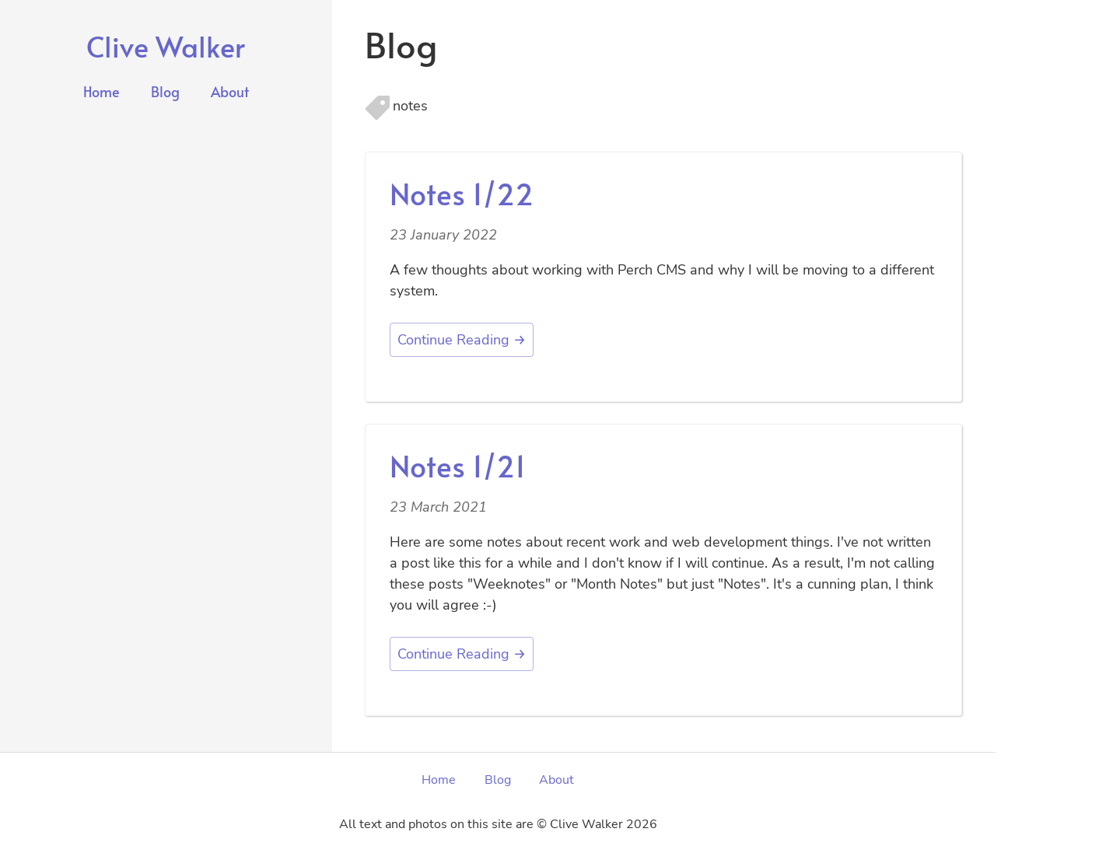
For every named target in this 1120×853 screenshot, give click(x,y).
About (230, 91)
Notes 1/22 (462, 193)
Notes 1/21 (458, 465)
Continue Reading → (461, 339)
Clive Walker (165, 45)
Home (101, 91)
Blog (165, 91)
